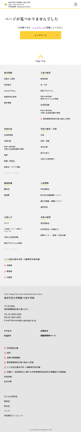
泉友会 (7, 406)
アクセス (8, 330)
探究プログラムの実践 (58, 97)
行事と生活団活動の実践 (58, 111)
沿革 (42, 135)
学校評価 (8, 376)
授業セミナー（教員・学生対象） (53, 235)
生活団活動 (44, 104)
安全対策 (8, 381)
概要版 (9, 271)
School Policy (9, 90)
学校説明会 (44, 189)
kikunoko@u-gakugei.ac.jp (23, 320)
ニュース (22, 230)
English (7, 335)
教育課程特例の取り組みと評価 (20, 362)
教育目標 (44, 78)
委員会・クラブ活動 (12, 167)
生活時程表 (8, 135)
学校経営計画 (12, 348)
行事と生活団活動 (11, 237)
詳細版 (9, 265)
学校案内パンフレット (13, 415)
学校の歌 (44, 147)
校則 (9, 352)
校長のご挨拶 (9, 78)
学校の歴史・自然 (48, 128)
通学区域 (44, 207)
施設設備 (8, 182)
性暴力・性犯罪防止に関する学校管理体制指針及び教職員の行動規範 (36, 371)
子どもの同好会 (10, 396)
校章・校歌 (44, 141)
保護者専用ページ (48, 335)
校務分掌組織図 (13, 357)
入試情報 (44, 182)
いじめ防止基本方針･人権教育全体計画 (22, 259)
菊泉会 (7, 401)
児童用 (9, 277)
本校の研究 (45, 217)
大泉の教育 (45, 72)
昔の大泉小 (44, 153)
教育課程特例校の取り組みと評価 (56, 118)
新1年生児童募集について (50, 195)
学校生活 (8, 128)
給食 (6, 155)
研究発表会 (44, 223)
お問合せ (44, 330)
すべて (6, 223)
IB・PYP (43, 84)
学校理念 (7, 84)
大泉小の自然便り (47, 159)
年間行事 (7, 141)
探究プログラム (46, 90)
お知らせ (8, 217)
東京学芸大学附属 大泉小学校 (19, 4)
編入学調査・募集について (51, 201)
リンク (7, 410)
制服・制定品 (9, 161)
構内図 (6, 189)
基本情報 (8, 72)
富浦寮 (6, 195)
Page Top (40, 60)
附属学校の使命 (10, 96)
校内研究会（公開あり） (50, 229)
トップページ (38, 27)
